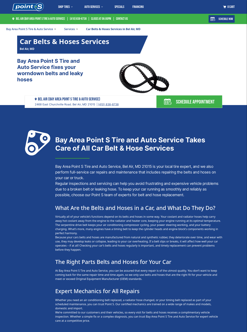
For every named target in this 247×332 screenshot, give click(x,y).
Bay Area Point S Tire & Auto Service (29, 29)
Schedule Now (221, 19)
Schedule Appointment (189, 102)
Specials (119, 7)
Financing (138, 7)
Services (69, 29)
